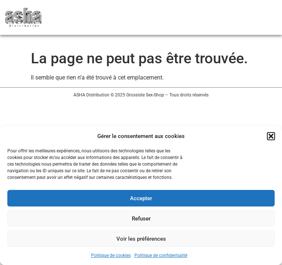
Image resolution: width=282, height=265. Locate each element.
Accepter (141, 198)
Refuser (141, 218)
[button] (271, 136)
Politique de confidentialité (160, 255)
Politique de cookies (111, 255)
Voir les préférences (141, 239)
